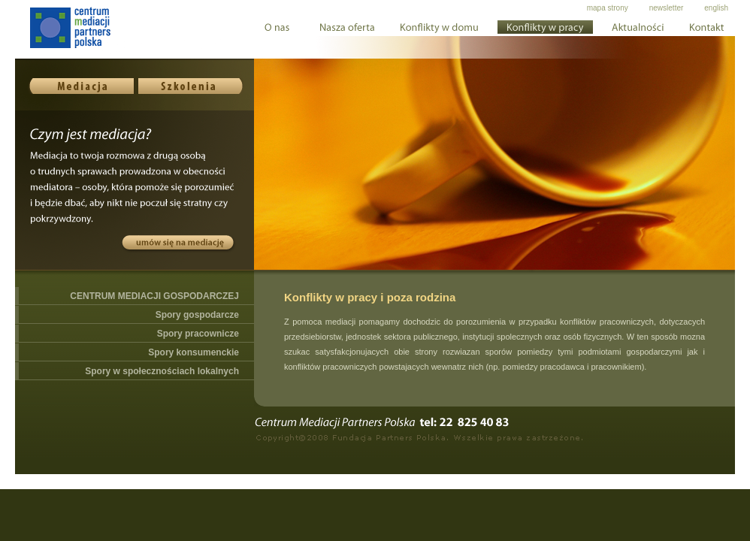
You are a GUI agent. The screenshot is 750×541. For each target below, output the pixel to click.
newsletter (666, 8)
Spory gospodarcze (197, 315)
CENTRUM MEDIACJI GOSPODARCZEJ (154, 296)
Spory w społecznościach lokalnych (162, 371)
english (716, 8)
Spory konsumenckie (193, 352)
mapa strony (607, 8)
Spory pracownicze (198, 333)
